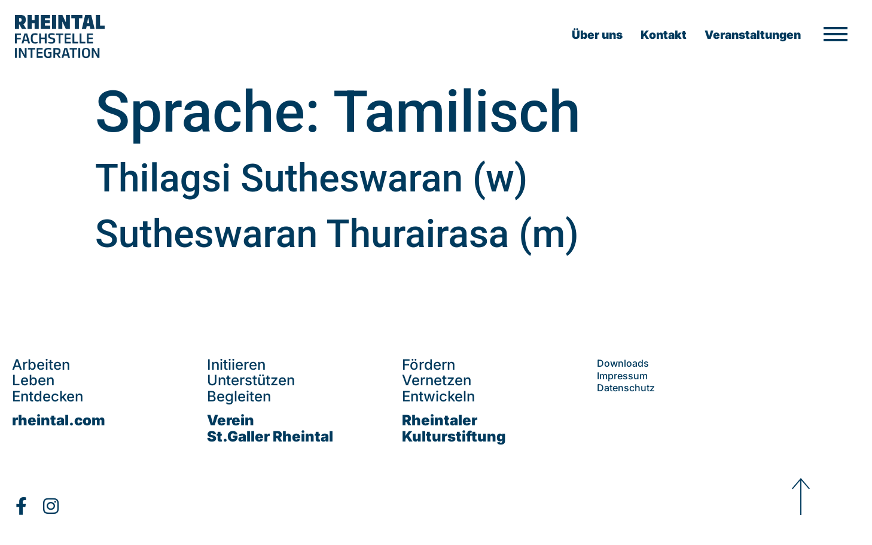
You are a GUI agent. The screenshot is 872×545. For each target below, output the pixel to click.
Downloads (623, 363)
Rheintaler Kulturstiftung (454, 428)
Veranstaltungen (753, 35)
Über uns (597, 35)
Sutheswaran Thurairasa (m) (337, 234)
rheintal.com (58, 420)
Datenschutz (626, 388)
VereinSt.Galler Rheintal (270, 428)
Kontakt (664, 35)
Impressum (622, 376)
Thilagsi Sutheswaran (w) (311, 178)
